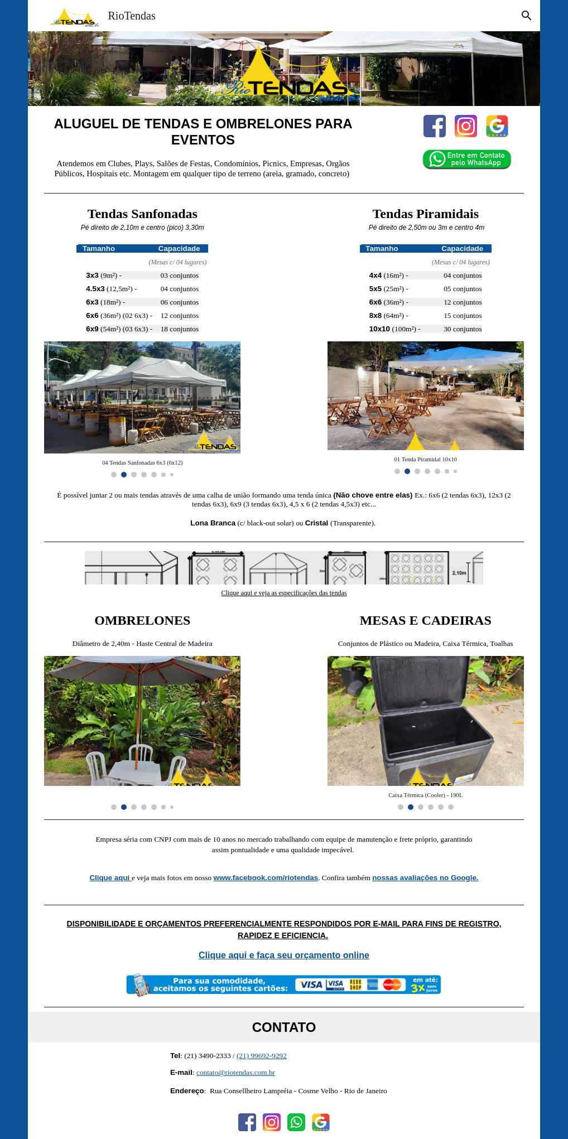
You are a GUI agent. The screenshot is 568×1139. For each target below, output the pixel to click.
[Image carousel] (142, 409)
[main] (203, 132)
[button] (526, 15)
